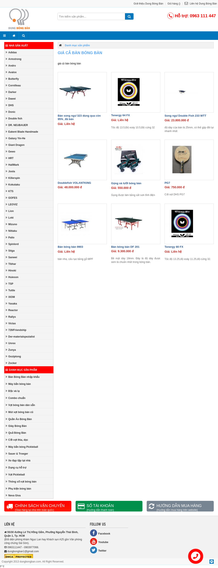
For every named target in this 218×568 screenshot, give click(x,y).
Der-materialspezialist (20, 336)
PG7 (167, 182)
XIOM (10, 296)
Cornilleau (13, 85)
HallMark (12, 164)
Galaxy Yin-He (15, 138)
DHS (10, 105)
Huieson (12, 277)
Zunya (11, 349)
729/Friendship (16, 330)
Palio (10, 237)
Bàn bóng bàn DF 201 (125, 246)
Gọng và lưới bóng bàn (126, 183)
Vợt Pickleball (15, 474)
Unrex (11, 343)
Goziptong (13, 356)
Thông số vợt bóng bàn (21, 481)
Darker (11, 92)
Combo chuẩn (15, 398)
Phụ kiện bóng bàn (18, 488)
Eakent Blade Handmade (22, 131)
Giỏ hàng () (174, 3)
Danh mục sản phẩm (21, 369)
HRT (10, 158)
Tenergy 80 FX (174, 246)
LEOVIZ (11, 204)
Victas (11, 323)
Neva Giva (13, 495)
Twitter (98, 550)
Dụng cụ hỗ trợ (16, 467)
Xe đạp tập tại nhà (18, 460)
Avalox (11, 72)
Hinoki (11, 270)
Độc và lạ (13, 391)
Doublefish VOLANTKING (74, 182)
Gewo (10, 151)
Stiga (10, 250)
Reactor (12, 310)
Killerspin (13, 178)
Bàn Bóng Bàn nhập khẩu (23, 376)
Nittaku (11, 230)
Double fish (14, 118)
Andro (11, 65)
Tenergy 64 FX (120, 115)
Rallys (11, 316)
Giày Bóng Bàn (16, 425)
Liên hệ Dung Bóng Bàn (201, 3)
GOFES (11, 197)
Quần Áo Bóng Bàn (19, 419)
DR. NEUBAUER (17, 125)
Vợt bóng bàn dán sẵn (20, 405)
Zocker (11, 363)
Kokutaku (13, 184)
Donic (10, 111)
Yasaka (11, 303)
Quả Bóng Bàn (16, 432)
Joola (10, 171)
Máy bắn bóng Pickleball (22, 446)
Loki (10, 217)
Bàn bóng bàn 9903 (70, 246)
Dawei (11, 98)
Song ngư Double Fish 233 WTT (185, 115)
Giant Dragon (15, 144)
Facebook (100, 533)
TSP (9, 283)
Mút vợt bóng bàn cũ (19, 412)
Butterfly (12, 78)
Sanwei (11, 257)
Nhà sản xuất (16, 45)
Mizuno (11, 224)
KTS (9, 191)
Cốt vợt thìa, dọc (17, 439)
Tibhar (11, 263)
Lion (10, 211)
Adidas (11, 52)
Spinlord (12, 244)
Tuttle (10, 290)
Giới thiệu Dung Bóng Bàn (148, 3)
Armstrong (13, 59)
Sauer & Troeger (17, 453)
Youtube (99, 541)
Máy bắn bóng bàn (18, 383)
